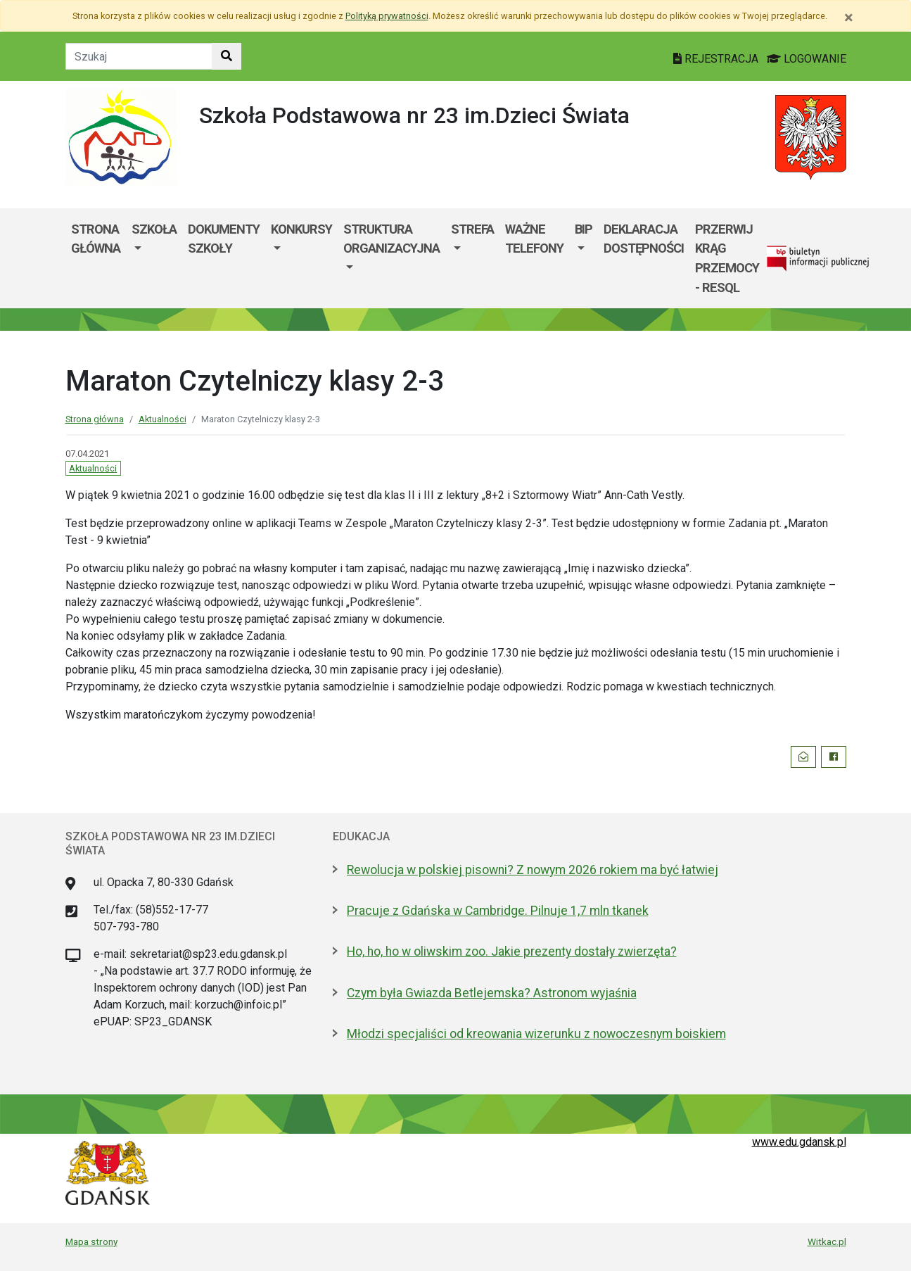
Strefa (472, 229)
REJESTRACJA (717, 58)
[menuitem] (154, 258)
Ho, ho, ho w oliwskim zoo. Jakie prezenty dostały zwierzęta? (512, 951)
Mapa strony (91, 1241)
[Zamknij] (848, 17)
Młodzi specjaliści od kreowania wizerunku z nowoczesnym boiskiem (536, 1034)
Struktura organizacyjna (391, 239)
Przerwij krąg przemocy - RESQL (727, 258)
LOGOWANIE (806, 58)
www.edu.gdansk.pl (799, 1142)
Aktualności (162, 419)
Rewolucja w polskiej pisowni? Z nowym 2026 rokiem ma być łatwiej (532, 870)
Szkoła (154, 229)
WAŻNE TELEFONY (534, 239)
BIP (583, 229)
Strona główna (95, 239)
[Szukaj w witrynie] (226, 56)
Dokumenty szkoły (224, 239)
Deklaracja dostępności (644, 239)
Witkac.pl (827, 1241)
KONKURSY (301, 229)
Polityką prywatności (386, 16)
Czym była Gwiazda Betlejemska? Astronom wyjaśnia (492, 993)
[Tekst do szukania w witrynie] (138, 56)
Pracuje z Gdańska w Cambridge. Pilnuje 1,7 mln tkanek (498, 911)
